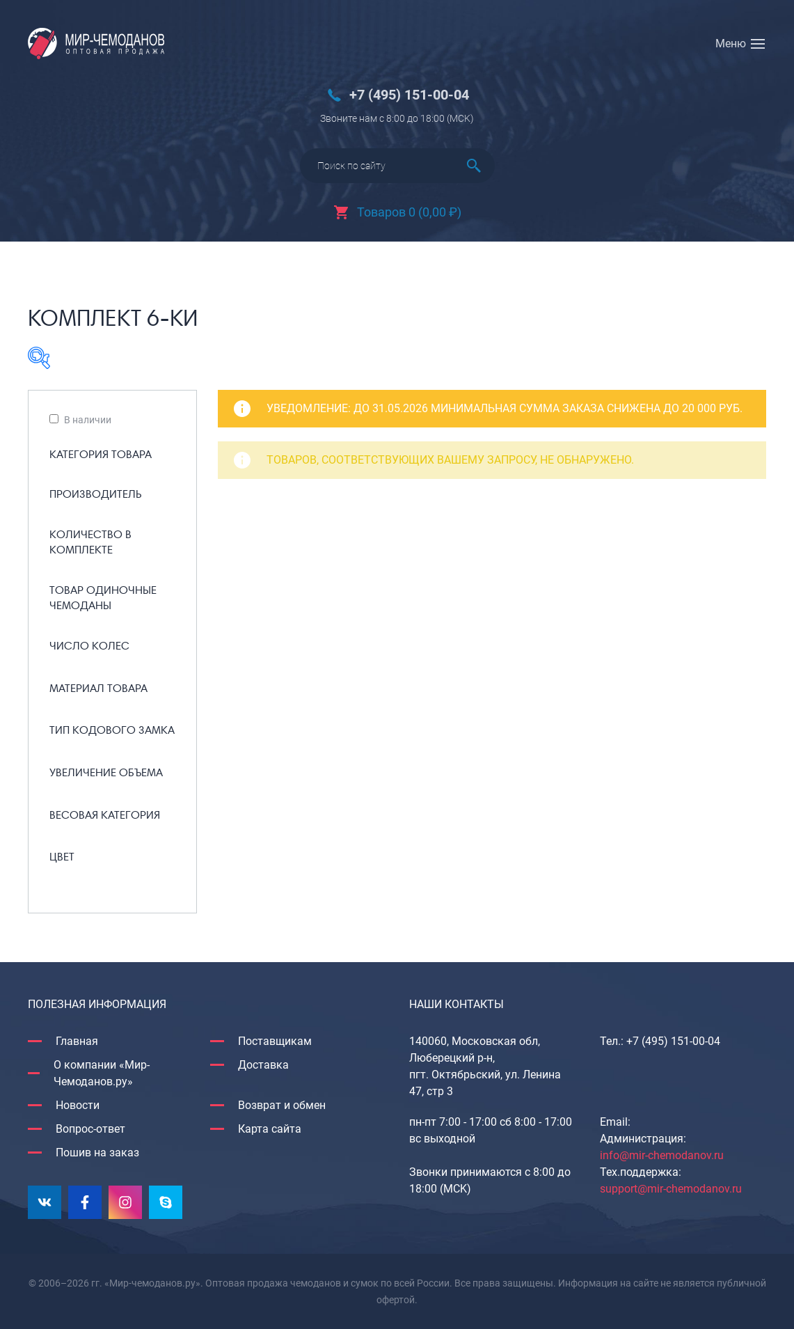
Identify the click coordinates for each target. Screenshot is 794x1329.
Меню (730, 43)
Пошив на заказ (97, 1152)
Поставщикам (275, 1041)
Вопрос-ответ (90, 1128)
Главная (77, 1041)
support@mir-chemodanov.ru (671, 1188)
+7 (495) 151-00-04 (409, 95)
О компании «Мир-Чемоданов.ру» (102, 1073)
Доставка (263, 1064)
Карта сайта (269, 1128)
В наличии (87, 419)
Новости (78, 1105)
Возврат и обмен (282, 1105)
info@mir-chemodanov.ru (662, 1155)
